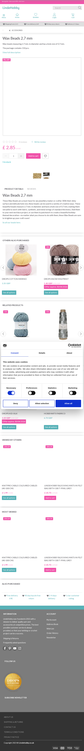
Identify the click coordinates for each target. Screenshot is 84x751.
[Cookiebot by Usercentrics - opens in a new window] (70, 346)
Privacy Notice (11, 737)
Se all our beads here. (12, 222)
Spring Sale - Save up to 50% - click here (13, 1)
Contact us (10, 727)
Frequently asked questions (14, 643)
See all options (9, 292)
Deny (15, 403)
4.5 (17, 24)
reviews (23, 142)
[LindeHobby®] (11, 7)
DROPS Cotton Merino (14, 279)
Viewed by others (12, 440)
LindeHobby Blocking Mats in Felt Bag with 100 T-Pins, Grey (63, 487)
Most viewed (9, 512)
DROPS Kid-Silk (9, 413)
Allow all (68, 403)
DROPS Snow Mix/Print (56, 279)
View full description (11, 52)
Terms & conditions (14, 732)
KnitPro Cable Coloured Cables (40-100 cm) (19, 487)
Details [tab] (42, 353)
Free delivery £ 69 (32, 24)
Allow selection (42, 403)
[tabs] (72, 16)
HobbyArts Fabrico (54, 413)
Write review (40, 142)
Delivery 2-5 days (73, 24)
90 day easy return (53, 24)
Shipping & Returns (11, 638)
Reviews (31, 189)
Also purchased (11, 584)
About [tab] (69, 353)
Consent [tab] (15, 353)
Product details (14, 189)
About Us (8, 717)
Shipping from (10, 24)
